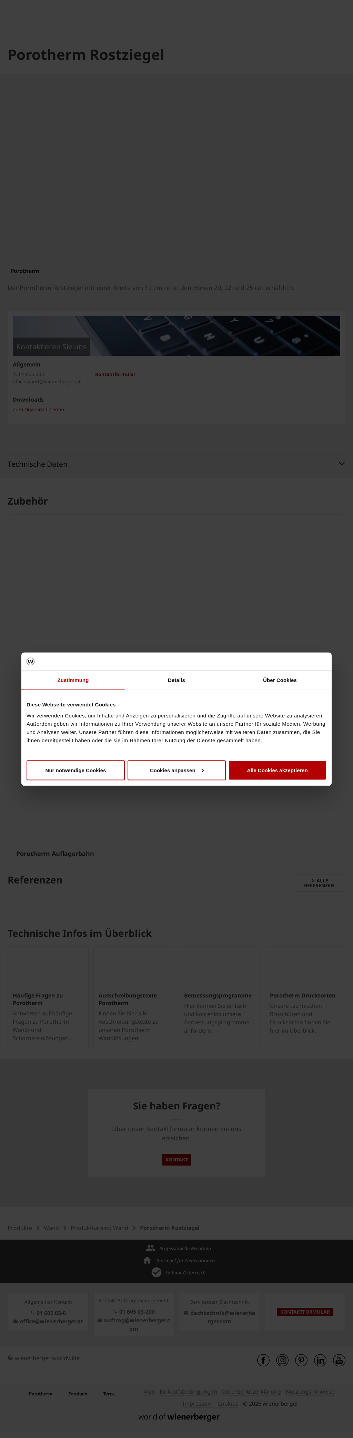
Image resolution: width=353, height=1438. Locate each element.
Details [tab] (176, 680)
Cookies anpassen (177, 770)
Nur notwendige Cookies (76, 770)
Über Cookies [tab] (280, 680)
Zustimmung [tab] (73, 680)
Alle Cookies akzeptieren (277, 770)
